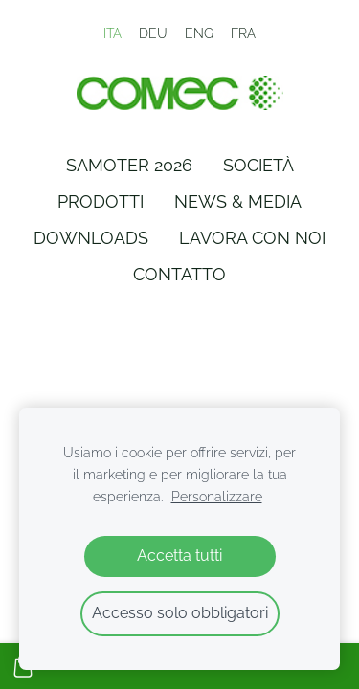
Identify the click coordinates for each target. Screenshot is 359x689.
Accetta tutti (179, 555)
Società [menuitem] (258, 165)
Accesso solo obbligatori (180, 613)
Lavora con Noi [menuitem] (252, 238)
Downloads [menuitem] (91, 238)
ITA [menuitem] (112, 33)
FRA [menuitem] (243, 33)
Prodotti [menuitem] (100, 201)
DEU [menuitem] (153, 33)
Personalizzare (216, 496)
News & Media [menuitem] (238, 201)
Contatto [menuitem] (179, 274)
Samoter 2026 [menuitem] (129, 165)
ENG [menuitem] (199, 33)
